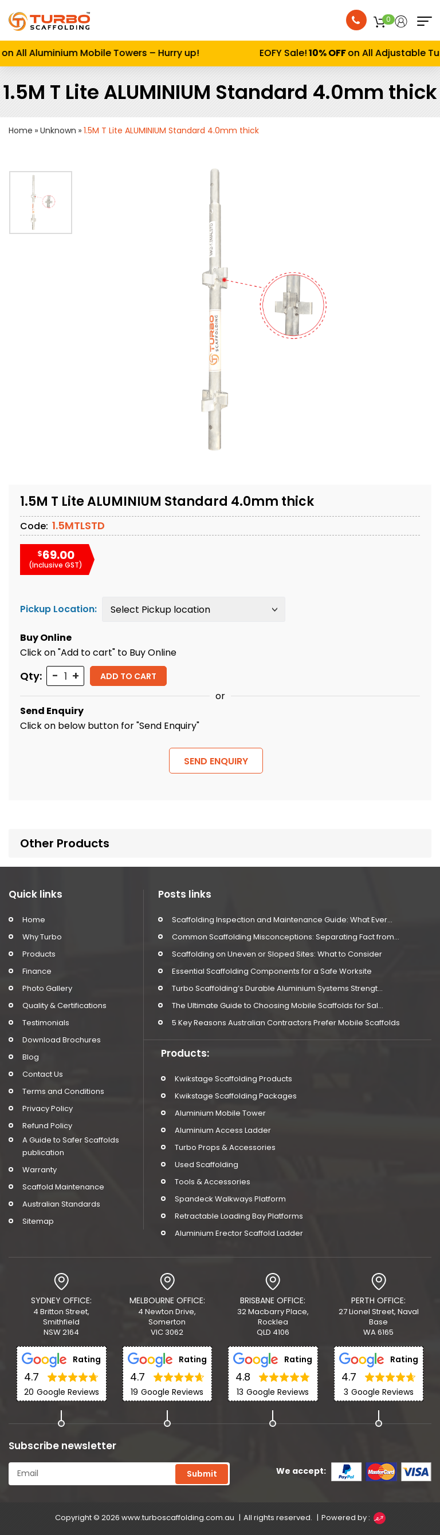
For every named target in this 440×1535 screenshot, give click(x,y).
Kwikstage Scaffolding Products (233, 1078)
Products (39, 954)
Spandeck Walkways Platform (230, 1198)
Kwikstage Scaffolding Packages (236, 1095)
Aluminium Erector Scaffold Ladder (239, 1233)
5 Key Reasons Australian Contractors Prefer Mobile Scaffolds (286, 1022)
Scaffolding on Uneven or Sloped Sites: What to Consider (277, 954)
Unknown (58, 130)
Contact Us (42, 1074)
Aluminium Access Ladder (223, 1130)
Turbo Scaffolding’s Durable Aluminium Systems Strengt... (277, 988)
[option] (41, 202)
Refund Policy (47, 1125)
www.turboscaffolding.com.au (177, 1517)
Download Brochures (61, 1039)
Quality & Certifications (64, 1005)
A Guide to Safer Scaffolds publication (70, 1146)
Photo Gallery (47, 988)
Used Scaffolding (206, 1164)
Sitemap (38, 1221)
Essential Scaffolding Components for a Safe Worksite (272, 971)
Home (21, 130)
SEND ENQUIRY (216, 761)
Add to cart (128, 676)
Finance (37, 971)
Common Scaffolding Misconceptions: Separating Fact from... (285, 936)
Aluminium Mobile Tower (220, 1113)
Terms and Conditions (63, 1091)
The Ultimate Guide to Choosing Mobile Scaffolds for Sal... (277, 1005)
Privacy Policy (47, 1108)
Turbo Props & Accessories (225, 1147)
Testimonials (45, 1022)
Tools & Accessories (212, 1181)
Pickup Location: (58, 609)
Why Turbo (42, 936)
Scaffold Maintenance (63, 1186)
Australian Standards (61, 1204)
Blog (30, 1057)
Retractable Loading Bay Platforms (239, 1216)
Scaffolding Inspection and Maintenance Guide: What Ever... (282, 919)
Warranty (39, 1169)
